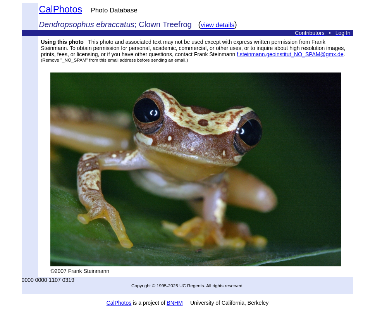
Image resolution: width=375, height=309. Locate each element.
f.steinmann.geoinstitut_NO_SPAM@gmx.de (290, 54)
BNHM (174, 303)
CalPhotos (60, 9)
